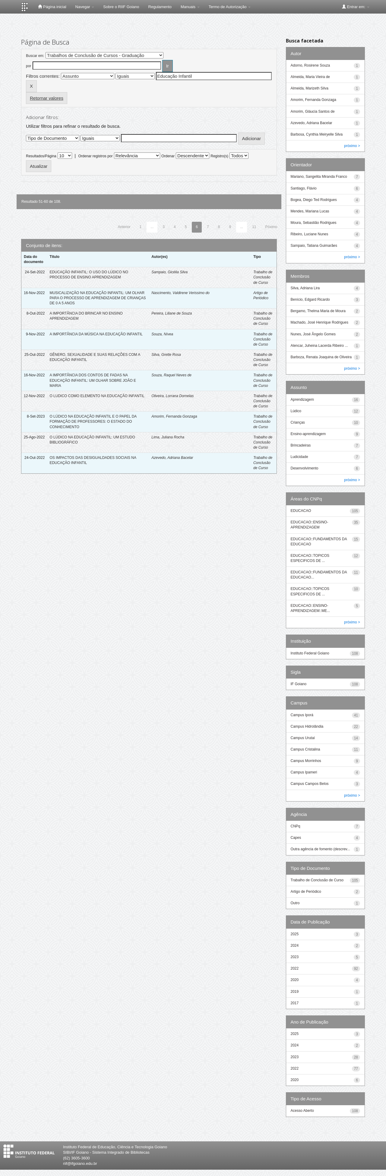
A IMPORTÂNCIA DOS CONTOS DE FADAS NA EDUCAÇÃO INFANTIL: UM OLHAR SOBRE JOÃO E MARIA (92, 380)
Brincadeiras (301, 445)
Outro (295, 903)
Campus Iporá (302, 715)
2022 (295, 968)
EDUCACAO (301, 511)
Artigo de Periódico (306, 891)
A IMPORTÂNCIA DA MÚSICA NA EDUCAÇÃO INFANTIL (96, 334)
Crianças (298, 422)
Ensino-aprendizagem (308, 434)
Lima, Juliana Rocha (167, 437)
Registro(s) (219, 156)
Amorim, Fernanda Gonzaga (174, 416)
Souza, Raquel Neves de (171, 375)
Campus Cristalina (305, 749)
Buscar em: (35, 56)
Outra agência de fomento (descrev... (320, 849)
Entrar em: (355, 6)
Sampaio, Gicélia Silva (169, 272)
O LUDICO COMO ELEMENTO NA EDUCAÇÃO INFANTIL (96, 396)
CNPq (295, 826)
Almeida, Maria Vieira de (310, 77)
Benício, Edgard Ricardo (310, 299)
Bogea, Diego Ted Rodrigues (314, 200)
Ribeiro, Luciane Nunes (309, 234)
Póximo (271, 227)
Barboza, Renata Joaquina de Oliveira (321, 357)
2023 (295, 957)
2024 (295, 945)
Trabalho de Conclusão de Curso (262, 277)
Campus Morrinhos (306, 761)
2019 (295, 991)
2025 (295, 934)
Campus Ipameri (304, 772)
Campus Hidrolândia (307, 726)
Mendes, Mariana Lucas (310, 211)
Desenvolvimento (304, 468)
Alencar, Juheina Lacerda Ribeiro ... (319, 345)
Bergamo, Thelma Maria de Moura (318, 311)
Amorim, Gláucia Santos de (313, 111)
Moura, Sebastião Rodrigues (314, 223)
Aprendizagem (302, 399)
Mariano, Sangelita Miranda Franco (319, 176)
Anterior (124, 227)
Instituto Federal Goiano (310, 653)
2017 (295, 1003)
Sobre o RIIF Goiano (121, 7)
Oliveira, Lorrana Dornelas (172, 396)
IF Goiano (299, 684)
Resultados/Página (41, 156)
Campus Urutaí (303, 738)
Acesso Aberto (302, 1111)
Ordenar (168, 156)
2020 (295, 980)
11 (254, 227)
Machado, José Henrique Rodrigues (319, 322)
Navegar (84, 7)
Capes (296, 838)
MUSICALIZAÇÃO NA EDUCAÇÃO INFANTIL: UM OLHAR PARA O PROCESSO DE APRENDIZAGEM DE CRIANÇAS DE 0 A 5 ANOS (97, 298)
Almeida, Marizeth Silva (309, 88)
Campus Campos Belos (310, 784)
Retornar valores (46, 98)
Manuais (190, 7)
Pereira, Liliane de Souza (171, 313)
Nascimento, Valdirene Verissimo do (180, 293)
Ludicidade (299, 457)
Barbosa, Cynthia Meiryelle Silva (317, 134)
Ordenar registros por (95, 156)
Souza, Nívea (162, 334)
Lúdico (296, 411)
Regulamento (160, 7)
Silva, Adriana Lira (305, 288)
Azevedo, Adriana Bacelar (172, 458)
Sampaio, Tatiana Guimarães (314, 245)
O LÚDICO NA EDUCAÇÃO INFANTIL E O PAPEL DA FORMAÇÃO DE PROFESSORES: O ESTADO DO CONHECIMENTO (92, 421)
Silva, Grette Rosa (166, 355)
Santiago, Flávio (304, 188)
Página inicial (52, 6)
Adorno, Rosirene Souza (310, 65)
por (28, 66)
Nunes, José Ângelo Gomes (313, 334)
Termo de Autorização (230, 7)
